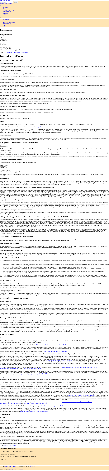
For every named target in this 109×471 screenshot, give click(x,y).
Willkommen (6, 7)
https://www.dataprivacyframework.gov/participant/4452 (34, 373)
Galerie (5, 8)
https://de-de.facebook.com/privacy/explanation (55, 351)
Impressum (5, 13)
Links (4, 14)
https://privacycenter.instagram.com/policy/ (10, 403)
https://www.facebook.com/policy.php (32, 368)
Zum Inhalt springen (5, 0)
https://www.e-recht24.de (10, 445)
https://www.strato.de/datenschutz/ (45, 126)
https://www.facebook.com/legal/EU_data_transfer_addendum (77, 367)
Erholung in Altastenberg (6, 3)
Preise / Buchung (7, 11)
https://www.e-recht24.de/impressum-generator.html (16, 52)
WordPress (32, 466)
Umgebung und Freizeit (9, 10)
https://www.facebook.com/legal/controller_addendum (59, 360)
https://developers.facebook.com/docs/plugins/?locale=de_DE (51, 344)
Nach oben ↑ (21, 469)
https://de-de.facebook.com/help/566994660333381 (36, 403)
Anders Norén (12, 469)
